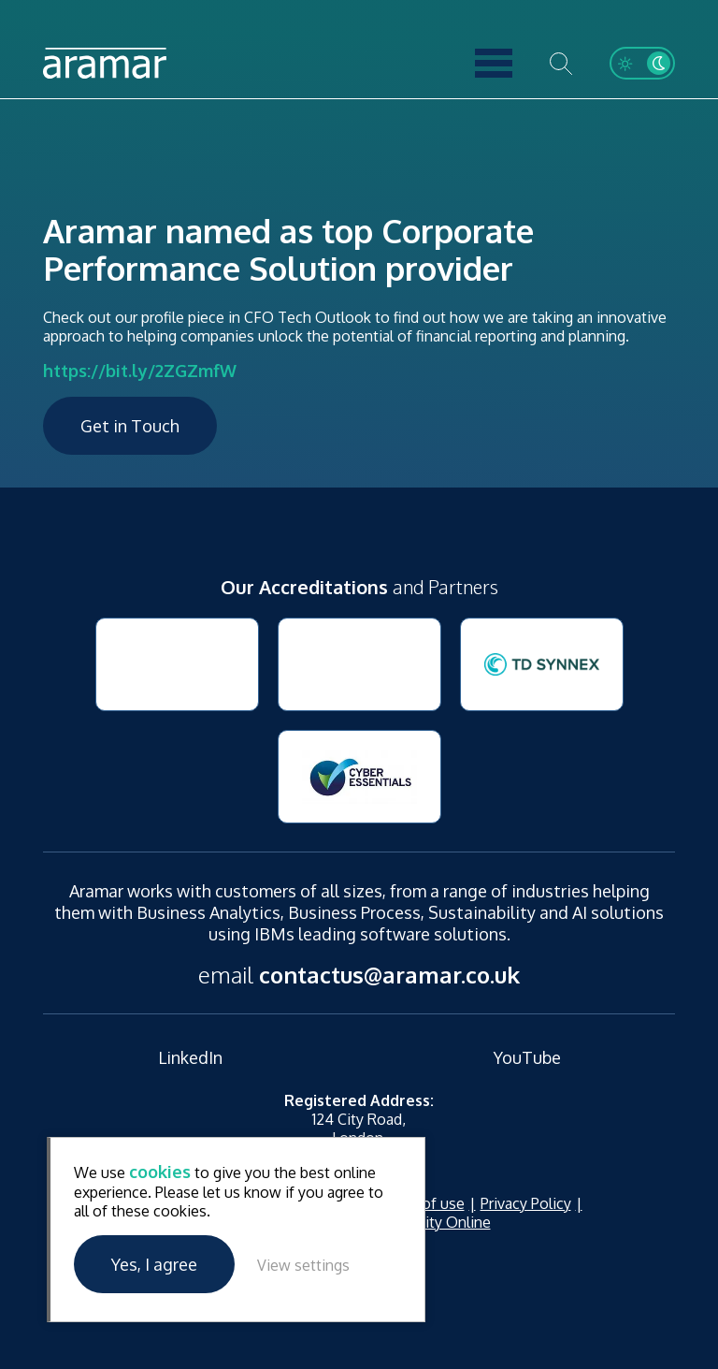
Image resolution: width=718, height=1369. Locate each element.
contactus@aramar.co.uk (389, 974)
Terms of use (420, 1203)
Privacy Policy (526, 1203)
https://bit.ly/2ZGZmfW (140, 370)
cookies (160, 1171)
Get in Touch (130, 425)
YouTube (527, 1057)
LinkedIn (190, 1057)
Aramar (104, 63)
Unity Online (449, 1222)
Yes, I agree (154, 1264)
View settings (303, 1265)
